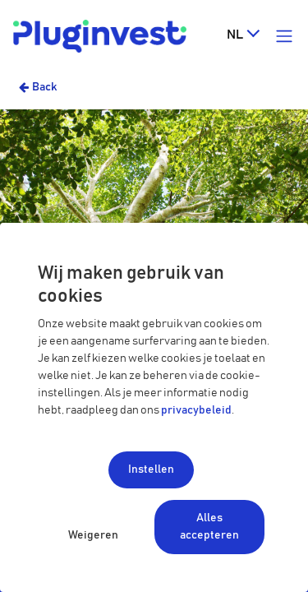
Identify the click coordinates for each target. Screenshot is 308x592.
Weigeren (93, 535)
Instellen (151, 469)
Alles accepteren (209, 526)
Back (44, 87)
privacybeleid (196, 410)
